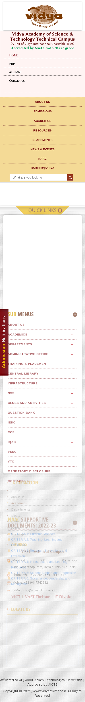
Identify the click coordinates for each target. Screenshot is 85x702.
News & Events (22, 522)
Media (15, 515)
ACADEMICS (42, 121)
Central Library (23, 470)
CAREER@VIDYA (42, 168)
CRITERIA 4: (20, 685)
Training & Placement (28, 460)
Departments (20, 441)
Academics (17, 431)
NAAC (42, 158)
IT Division (64, 597)
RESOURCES (42, 130)
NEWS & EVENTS (43, 149)
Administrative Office (28, 450)
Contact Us (19, 528)
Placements (43, 140)
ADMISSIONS (42, 111)
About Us (16, 421)
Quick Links (42, 213)
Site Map (17, 534)
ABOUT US (42, 101)
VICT (15, 597)
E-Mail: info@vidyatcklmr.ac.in (33, 590)
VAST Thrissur (37, 597)
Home (15, 491)
